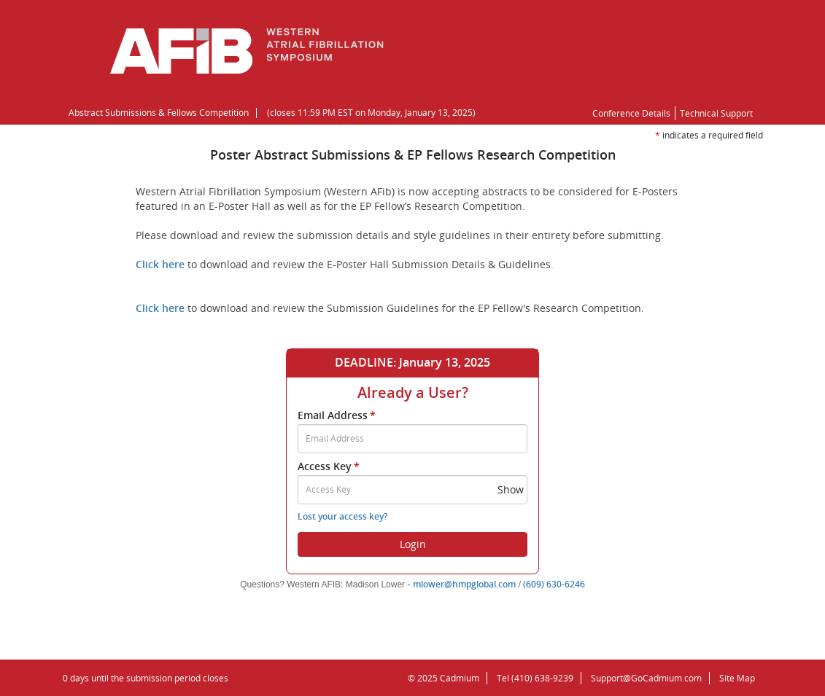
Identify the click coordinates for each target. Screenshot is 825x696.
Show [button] (510, 489)
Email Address (338, 415)
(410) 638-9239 (542, 678)
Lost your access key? (342, 516)
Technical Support (716, 113)
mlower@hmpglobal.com (464, 584)
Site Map (737, 678)
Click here (160, 264)
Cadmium (459, 678)
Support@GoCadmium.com (650, 678)
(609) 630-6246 (554, 584)
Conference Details (631, 113)
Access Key (330, 466)
